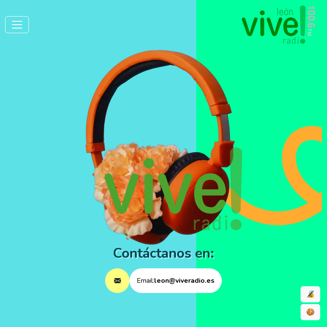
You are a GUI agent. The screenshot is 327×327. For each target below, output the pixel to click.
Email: (176, 281)
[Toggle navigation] (17, 24)
